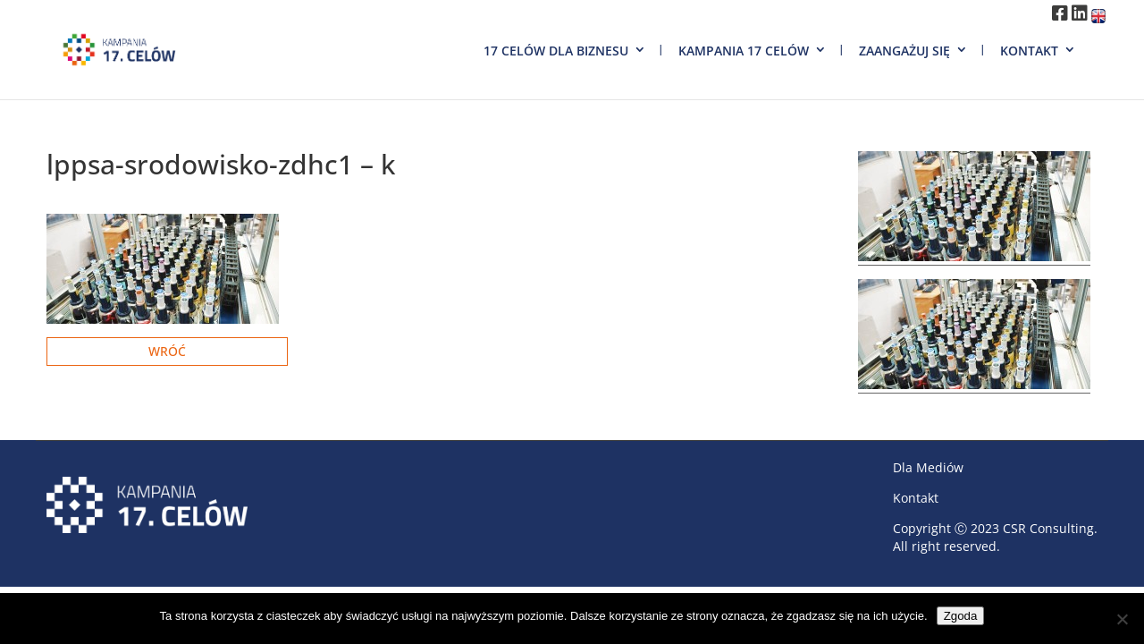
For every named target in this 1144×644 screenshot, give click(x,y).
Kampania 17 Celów (743, 50)
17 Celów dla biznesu (556, 50)
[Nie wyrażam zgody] (1122, 619)
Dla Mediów (928, 467)
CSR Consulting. (1050, 528)
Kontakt (1029, 50)
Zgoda (961, 616)
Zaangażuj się (904, 50)
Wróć (167, 351)
